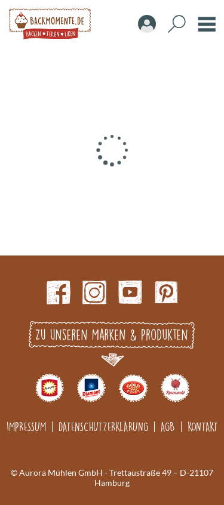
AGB (168, 426)
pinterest (166, 292)
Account (147, 24)
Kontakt (203, 426)
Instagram (94, 292)
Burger (207, 24)
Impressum (26, 426)
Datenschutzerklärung (103, 426)
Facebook (58, 292)
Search (177, 24)
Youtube (130, 292)
